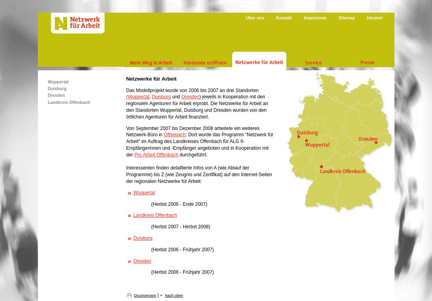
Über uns (255, 17)
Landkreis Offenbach (155, 215)
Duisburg (161, 97)
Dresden (190, 97)
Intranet (375, 17)
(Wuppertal (137, 97)
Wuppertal (144, 193)
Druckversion (145, 295)
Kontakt (284, 17)
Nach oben (174, 295)
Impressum (315, 17)
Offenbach (175, 134)
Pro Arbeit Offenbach (156, 155)
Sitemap (346, 17)
